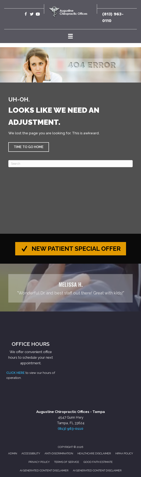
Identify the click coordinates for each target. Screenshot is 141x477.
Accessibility (30, 453)
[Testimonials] (70, 288)
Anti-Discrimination (59, 453)
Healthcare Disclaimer (94, 453)
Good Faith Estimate (98, 461)
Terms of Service (66, 461)
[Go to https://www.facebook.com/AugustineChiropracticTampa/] (26, 14)
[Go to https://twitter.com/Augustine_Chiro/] (32, 14)
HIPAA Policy (124, 453)
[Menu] (70, 36)
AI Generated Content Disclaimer (44, 470)
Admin (12, 453)
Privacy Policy (39, 461)
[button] (28, 147)
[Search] (70, 163)
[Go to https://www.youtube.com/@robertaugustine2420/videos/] (38, 14)
